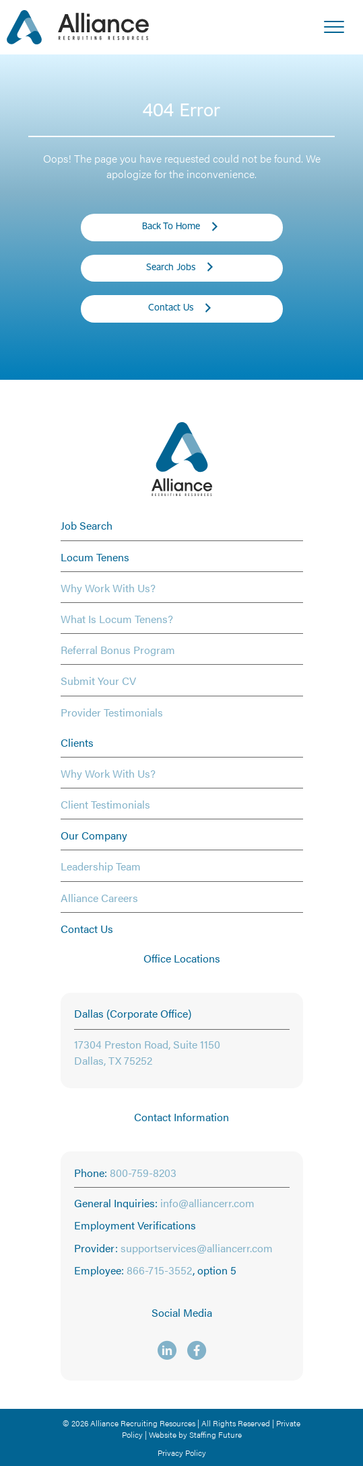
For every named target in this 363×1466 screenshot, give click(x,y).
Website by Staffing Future (195, 1434)
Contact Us (87, 928)
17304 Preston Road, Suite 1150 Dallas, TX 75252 (147, 1051)
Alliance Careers (99, 897)
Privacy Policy (182, 1453)
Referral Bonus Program (118, 649)
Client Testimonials (105, 804)
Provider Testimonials (112, 712)
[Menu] (334, 27)
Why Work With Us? (108, 588)
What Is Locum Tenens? (117, 618)
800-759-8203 (143, 1172)
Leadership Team (101, 866)
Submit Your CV (98, 680)
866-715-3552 (160, 1270)
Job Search (86, 525)
